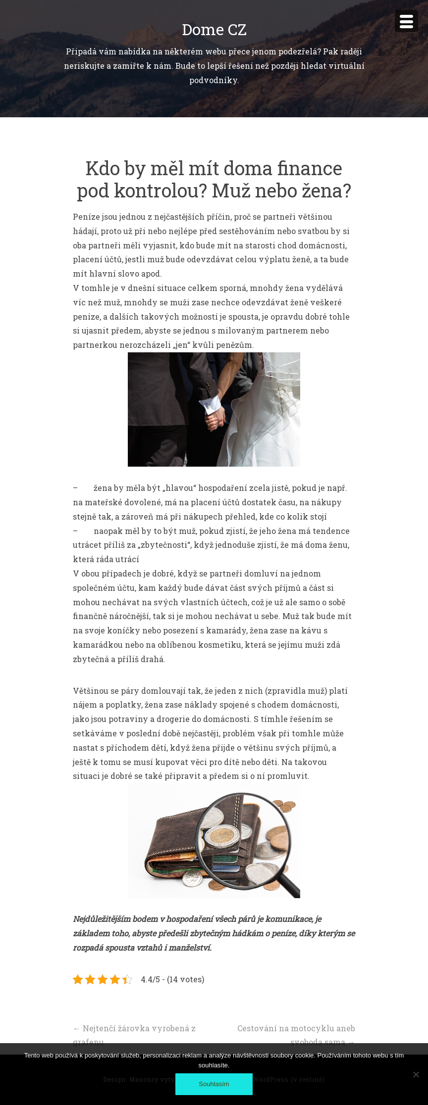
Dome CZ (214, 29)
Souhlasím (214, 1084)
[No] (416, 1074)
